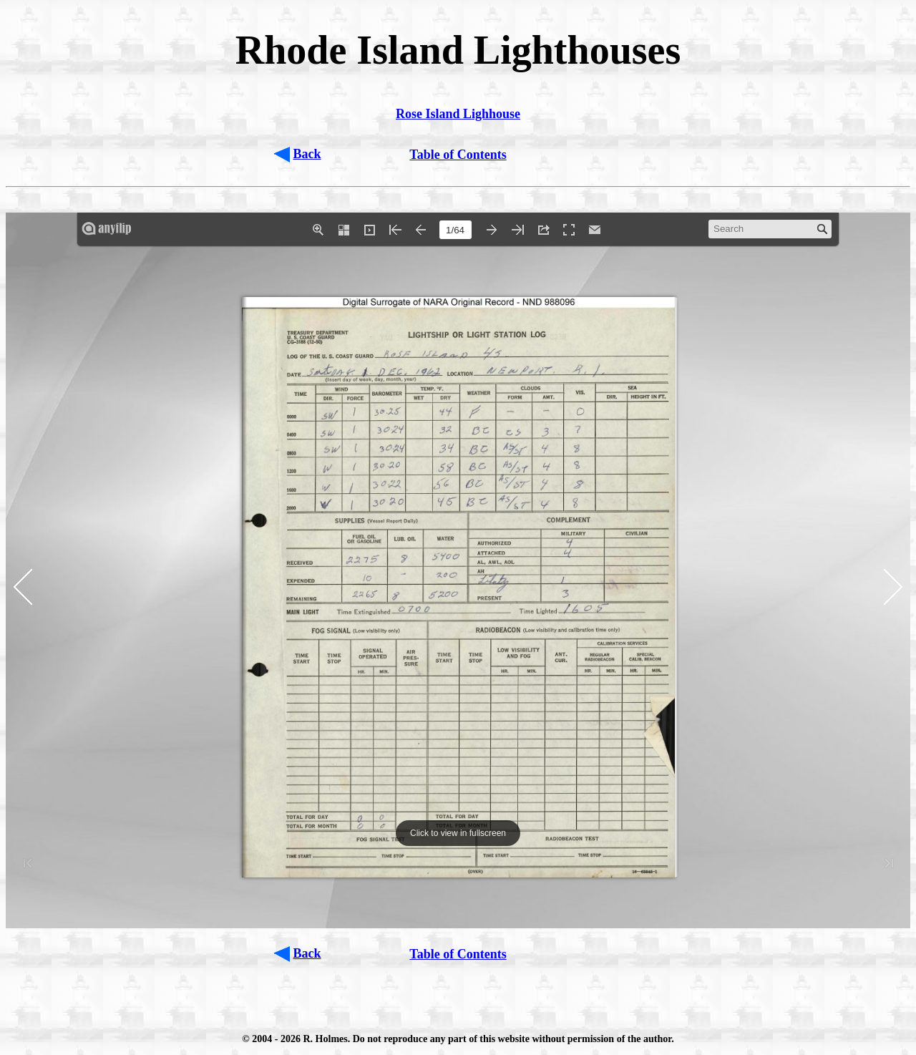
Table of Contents (457, 154)
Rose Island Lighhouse (458, 114)
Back (307, 154)
